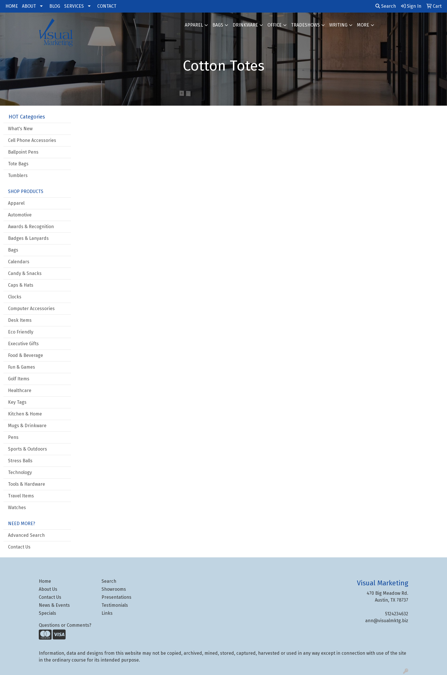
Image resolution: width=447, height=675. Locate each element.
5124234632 (396, 613)
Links (107, 613)
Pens (13, 437)
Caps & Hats (20, 285)
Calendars (18, 261)
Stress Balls (20, 460)
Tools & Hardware (26, 484)
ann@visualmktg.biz (386, 620)
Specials (47, 613)
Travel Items (21, 496)
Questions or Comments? (65, 625)
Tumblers (18, 175)
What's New (20, 128)
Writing (338, 25)
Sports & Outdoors (27, 449)
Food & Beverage (25, 355)
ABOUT (29, 6)
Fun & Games (21, 367)
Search (385, 6)
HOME (11, 6)
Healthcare (19, 390)
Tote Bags (18, 163)
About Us (48, 589)
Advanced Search (26, 535)
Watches (17, 507)
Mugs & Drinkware (27, 425)
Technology (20, 472)
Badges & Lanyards (28, 238)
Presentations (116, 597)
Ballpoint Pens (23, 152)
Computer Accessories (31, 308)
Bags (217, 25)
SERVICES (74, 6)
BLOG (54, 6)
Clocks (14, 297)
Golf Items (18, 378)
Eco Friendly (20, 332)
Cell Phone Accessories (32, 140)
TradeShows (305, 25)
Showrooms (113, 589)
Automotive (20, 215)
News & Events (54, 605)
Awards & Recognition (31, 226)
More (363, 25)
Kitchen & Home (25, 414)
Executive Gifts (23, 343)
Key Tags (17, 402)
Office (274, 25)
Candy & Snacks (25, 273)
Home (45, 581)
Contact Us (19, 547)
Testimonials (114, 605)
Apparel (194, 25)
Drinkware (245, 25)
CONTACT (106, 6)
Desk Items (20, 320)
